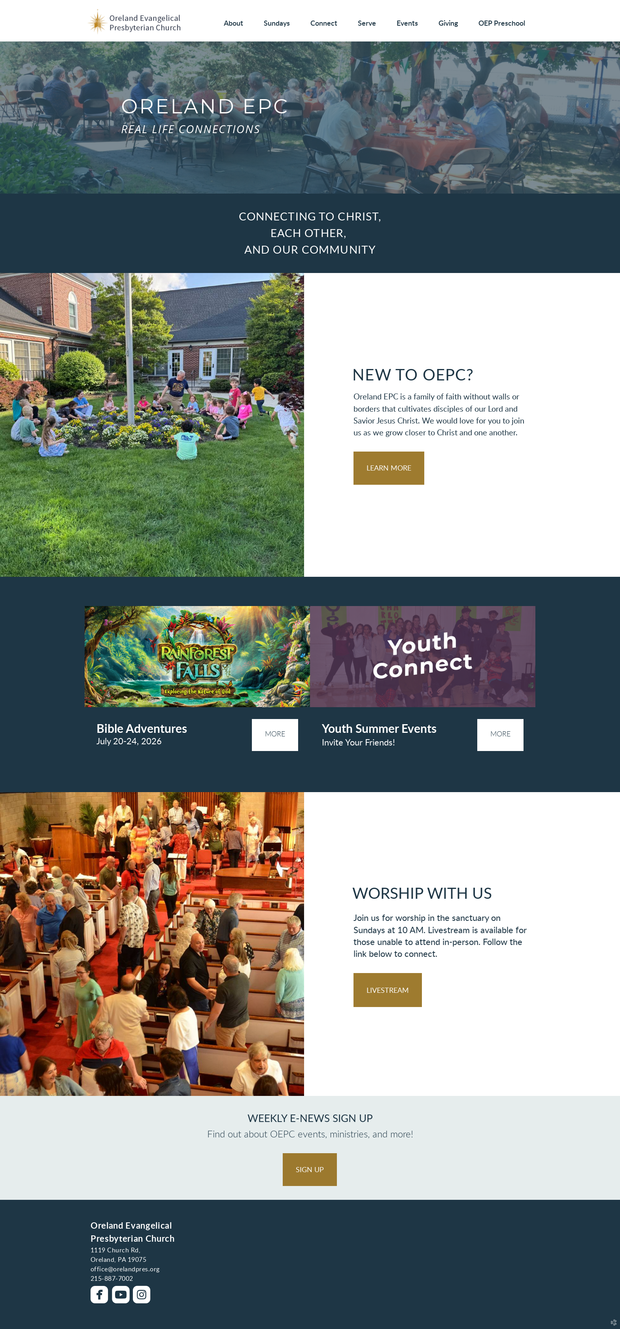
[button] (388, 468)
